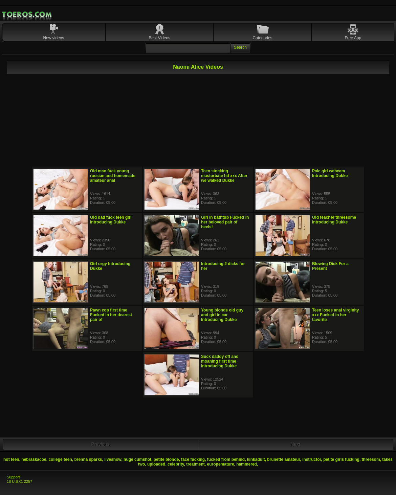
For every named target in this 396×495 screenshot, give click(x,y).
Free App (353, 38)
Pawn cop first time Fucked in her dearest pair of (111, 315)
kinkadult (256, 459)
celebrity (176, 464)
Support (13, 477)
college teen (60, 459)
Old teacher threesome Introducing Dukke (334, 219)
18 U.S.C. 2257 (19, 481)
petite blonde (166, 459)
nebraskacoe (33, 459)
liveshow (112, 459)
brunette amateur (283, 459)
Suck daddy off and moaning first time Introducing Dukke (220, 361)
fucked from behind (226, 459)
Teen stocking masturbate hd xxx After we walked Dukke (224, 176)
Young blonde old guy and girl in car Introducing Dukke (222, 315)
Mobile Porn (27, 14)
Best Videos (159, 38)
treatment (195, 464)
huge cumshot (137, 459)
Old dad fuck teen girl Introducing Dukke (111, 219)
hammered (246, 464)
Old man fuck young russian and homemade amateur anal (112, 176)
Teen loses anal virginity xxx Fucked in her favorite (335, 315)
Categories (262, 38)
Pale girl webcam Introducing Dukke (330, 173)
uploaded (156, 464)
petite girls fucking (341, 459)
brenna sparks (88, 459)
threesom (371, 459)
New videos (53, 38)
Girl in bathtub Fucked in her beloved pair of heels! (225, 222)
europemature (220, 464)
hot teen (11, 459)
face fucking (193, 459)
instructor (311, 459)
